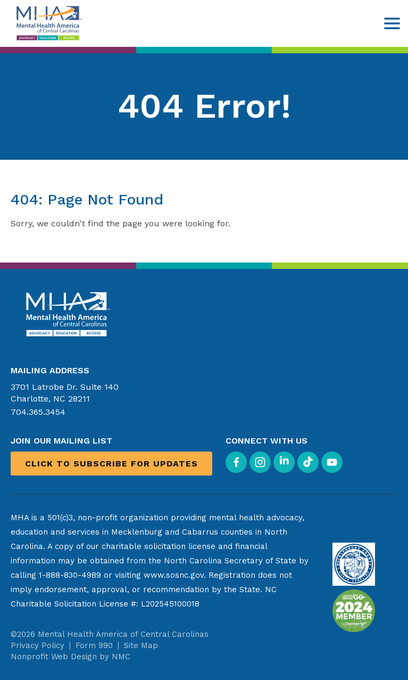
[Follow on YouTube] (332, 462)
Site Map (141, 645)
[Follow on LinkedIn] (284, 462)
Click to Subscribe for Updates (111, 463)
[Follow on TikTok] (308, 462)
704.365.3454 (38, 412)
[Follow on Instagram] (260, 462)
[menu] (392, 23)
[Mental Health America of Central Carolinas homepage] (48, 23)
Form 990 (94, 645)
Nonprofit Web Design (54, 656)
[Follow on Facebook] (236, 462)
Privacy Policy (37, 645)
